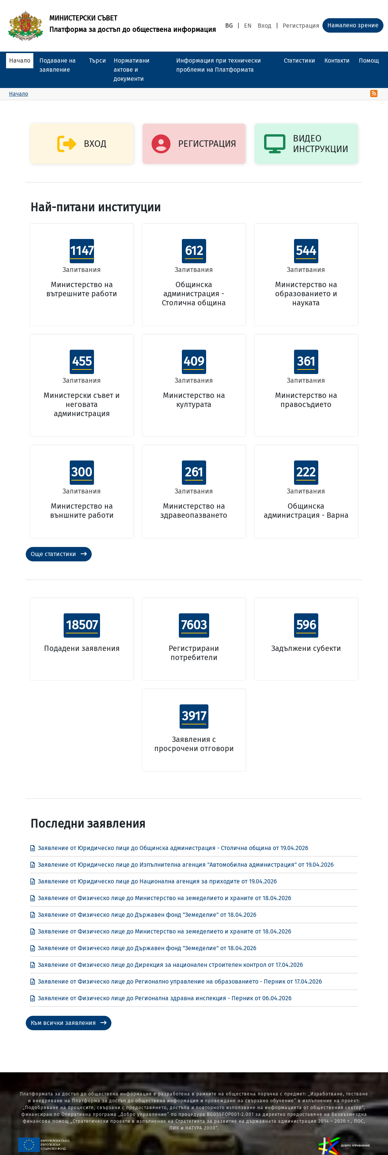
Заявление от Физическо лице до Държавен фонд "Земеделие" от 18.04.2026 (143, 914)
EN (248, 25)
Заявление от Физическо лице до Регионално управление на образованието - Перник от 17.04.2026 (176, 981)
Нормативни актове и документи (132, 69)
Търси (97, 60)
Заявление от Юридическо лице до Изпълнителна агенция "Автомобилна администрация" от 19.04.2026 (182, 864)
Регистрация (301, 25)
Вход (264, 25)
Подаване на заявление (57, 65)
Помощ (369, 60)
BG (229, 25)
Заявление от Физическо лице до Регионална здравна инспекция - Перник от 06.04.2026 (161, 998)
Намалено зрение (353, 25)
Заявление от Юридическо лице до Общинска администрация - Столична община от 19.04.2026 (169, 848)
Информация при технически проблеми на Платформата (218, 65)
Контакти (337, 60)
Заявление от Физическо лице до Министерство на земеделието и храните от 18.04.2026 (160, 898)
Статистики (299, 60)
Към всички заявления (68, 1022)
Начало (19, 60)
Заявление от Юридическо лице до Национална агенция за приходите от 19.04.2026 (153, 881)
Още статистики (59, 554)
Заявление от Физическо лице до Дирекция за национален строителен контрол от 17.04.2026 (166, 964)
